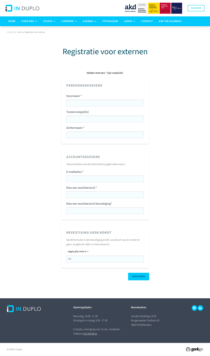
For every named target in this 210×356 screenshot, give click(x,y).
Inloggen (196, 8)
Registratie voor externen (35, 32)
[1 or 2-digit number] (105, 259)
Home (19, 32)
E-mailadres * (75, 172)
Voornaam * (74, 96)
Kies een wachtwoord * (81, 188)
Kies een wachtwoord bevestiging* (89, 203)
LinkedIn (200, 308)
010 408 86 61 (90, 334)
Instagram (194, 308)
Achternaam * (75, 128)
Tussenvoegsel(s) (77, 112)
